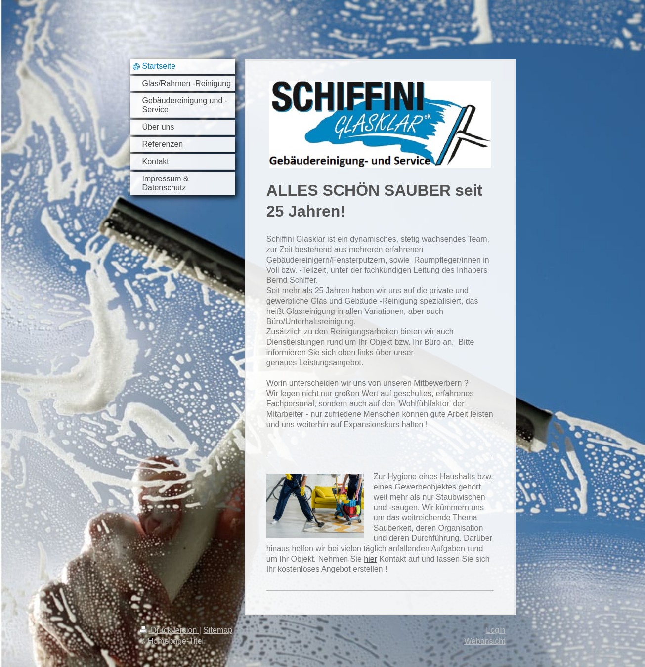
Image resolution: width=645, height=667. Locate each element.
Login (495, 630)
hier (370, 559)
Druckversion (169, 630)
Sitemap (217, 630)
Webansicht (484, 641)
